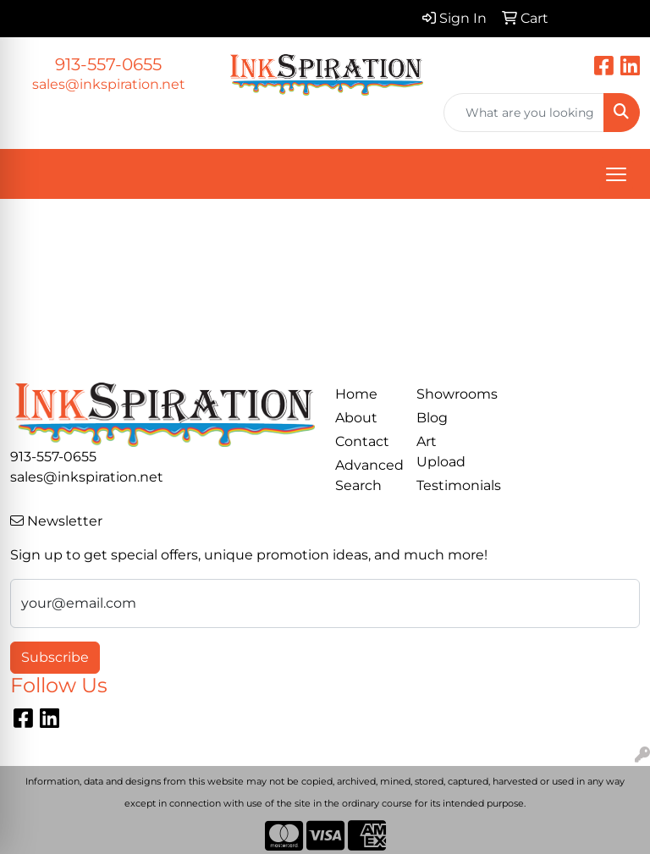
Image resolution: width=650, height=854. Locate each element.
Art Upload (440, 451)
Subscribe (55, 657)
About (356, 418)
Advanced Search (365, 475)
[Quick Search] (523, 112)
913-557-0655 (108, 64)
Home (356, 394)
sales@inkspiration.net (108, 84)
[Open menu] (616, 174)
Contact (362, 441)
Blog (432, 418)
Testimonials (446, 485)
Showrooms (446, 394)
